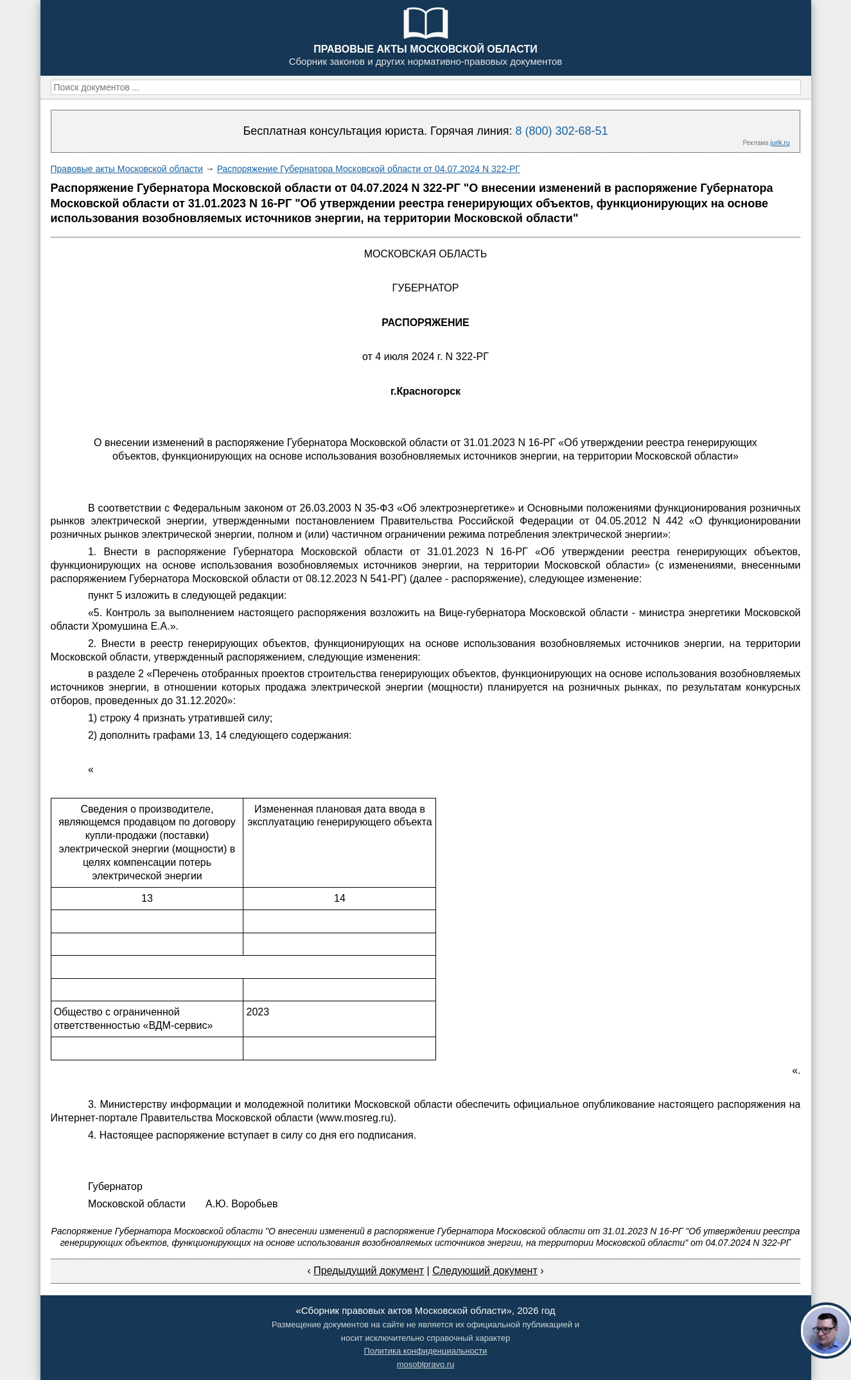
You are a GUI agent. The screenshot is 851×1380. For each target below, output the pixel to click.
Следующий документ (485, 1270)
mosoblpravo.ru (426, 1364)
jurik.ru (779, 142)
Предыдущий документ (368, 1270)
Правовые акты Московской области (127, 169)
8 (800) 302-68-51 (561, 131)
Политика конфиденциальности (425, 1351)
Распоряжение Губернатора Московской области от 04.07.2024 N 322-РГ (368, 169)
